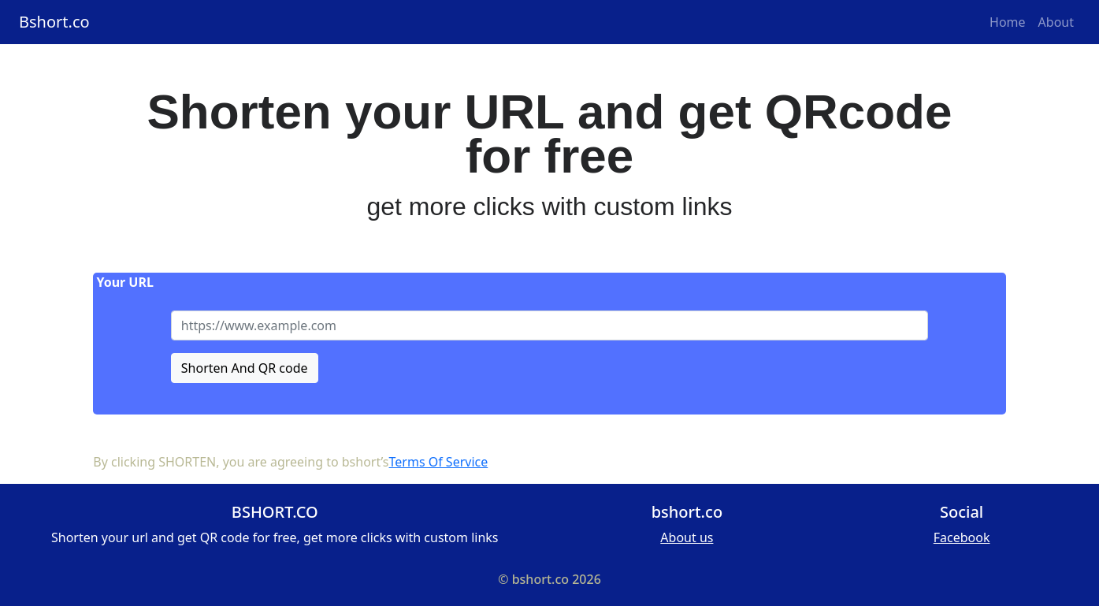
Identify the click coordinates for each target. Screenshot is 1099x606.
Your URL (123, 282)
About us (686, 537)
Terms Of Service (438, 461)
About (1056, 22)
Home (1007, 22)
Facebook (962, 537)
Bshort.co (54, 21)
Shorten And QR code (244, 368)
